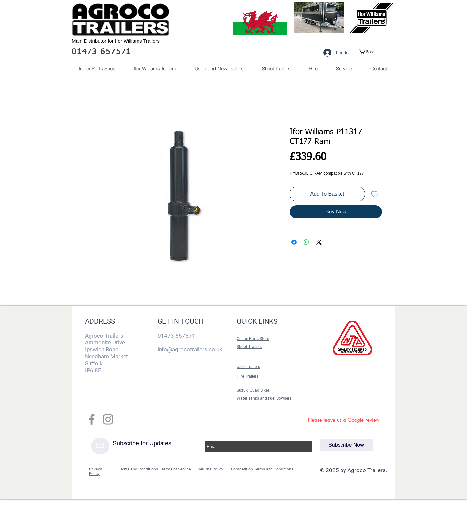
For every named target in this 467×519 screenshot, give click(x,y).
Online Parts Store (253, 338)
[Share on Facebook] (294, 242)
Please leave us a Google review (343, 420)
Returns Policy (210, 469)
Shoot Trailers (249, 346)
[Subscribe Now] (346, 445)
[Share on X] (319, 242)
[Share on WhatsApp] (306, 242)
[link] (374, 51)
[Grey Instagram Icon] (108, 419)
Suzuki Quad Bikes (253, 390)
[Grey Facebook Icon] (92, 419)
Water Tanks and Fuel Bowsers (264, 398)
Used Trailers (248, 366)
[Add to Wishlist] (375, 194)
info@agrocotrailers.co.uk (190, 349)
